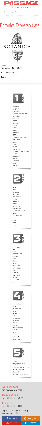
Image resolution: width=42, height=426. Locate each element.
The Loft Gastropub (18, 369)
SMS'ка (15, 147)
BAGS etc (15, 273)
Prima (14, 311)
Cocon (14, 306)
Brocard (15, 158)
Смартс (15, 125)
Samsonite (16, 192)
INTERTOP (16, 280)
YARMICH (16, 201)
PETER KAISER (17, 254)
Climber (15, 199)
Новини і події (8, 15)
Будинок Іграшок (18, 327)
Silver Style (16, 132)
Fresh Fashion (17, 309)
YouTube (11, 423)
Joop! (14, 190)
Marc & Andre (17, 197)
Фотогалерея (19, 15)
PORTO (15, 325)
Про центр (18, 12)
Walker (15, 213)
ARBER (15, 130)
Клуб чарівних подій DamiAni (19, 364)
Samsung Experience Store (21, 151)
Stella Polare (16, 206)
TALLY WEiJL (17, 194)
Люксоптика (16, 156)
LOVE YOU (16, 109)
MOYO (15, 165)
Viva (14, 249)
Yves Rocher (16, 149)
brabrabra (15, 330)
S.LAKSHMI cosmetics (19, 211)
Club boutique (17, 304)
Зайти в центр (8, 12)
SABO (14, 270)
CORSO (15, 218)
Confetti (15, 361)
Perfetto (15, 313)
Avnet (14, 282)
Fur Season (16, 320)
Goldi (14, 144)
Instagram (30, 418)
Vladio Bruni (16, 266)
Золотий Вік (16, 116)
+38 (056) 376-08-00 (14, 390)
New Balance (16, 118)
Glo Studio (16, 111)
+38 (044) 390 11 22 (14, 406)
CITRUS (15, 154)
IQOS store (16, 135)
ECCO (14, 223)
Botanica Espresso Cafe (20, 114)
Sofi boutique (16, 318)
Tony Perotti (16, 275)
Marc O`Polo (16, 140)
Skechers (15, 123)
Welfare (15, 277)
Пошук (35, 15)
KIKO (14, 163)
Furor (14, 332)
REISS (15, 128)
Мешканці (16, 372)
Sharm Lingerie (17, 339)
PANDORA (16, 161)
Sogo (14, 187)
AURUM (15, 121)
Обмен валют (17, 208)
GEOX (14, 225)
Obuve (14, 258)
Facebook (11, 418)
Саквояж (15, 256)
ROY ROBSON (17, 215)
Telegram (30, 423)
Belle (14, 316)
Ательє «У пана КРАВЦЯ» (21, 367)
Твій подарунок (17, 247)
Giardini (15, 251)
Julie (14, 334)
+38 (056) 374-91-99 (14, 398)
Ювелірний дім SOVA (19, 137)
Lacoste (15, 142)
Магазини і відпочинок (31, 12)
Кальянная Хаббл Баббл (20, 374)
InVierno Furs (17, 337)
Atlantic (15, 323)
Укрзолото (16, 107)
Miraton (15, 261)
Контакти (28, 15)
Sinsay (15, 263)
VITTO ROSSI (17, 268)
